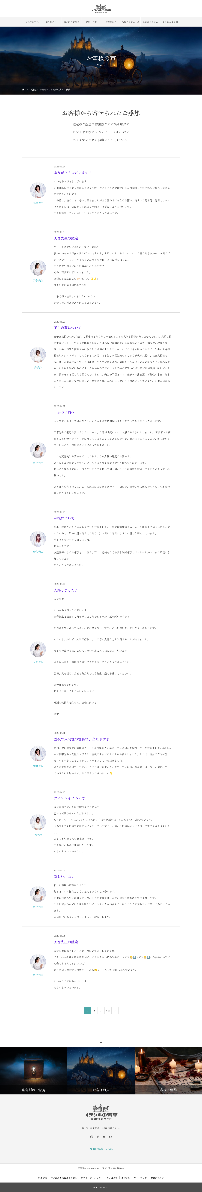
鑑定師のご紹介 (71, 21)
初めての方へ (32, 21)
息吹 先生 (38, 551)
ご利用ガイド (51, 21)
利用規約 (42, 1177)
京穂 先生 (38, 203)
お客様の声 (110, 21)
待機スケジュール (131, 21)
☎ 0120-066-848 (101, 1149)
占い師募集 (112, 1177)
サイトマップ (140, 1177)
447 (108, 1010)
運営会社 (125, 1177)
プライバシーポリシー (92, 1177)
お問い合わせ (157, 1177)
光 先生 (38, 367)
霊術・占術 (91, 21)
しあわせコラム (150, 21)
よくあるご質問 (170, 21)
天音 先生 (38, 280)
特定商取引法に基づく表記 (64, 1177)
